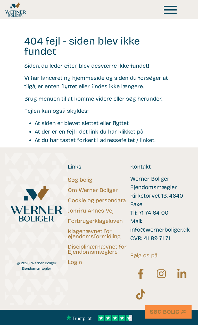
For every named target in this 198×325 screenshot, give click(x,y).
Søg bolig (80, 180)
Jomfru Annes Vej (91, 210)
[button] (170, 9)
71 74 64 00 (153, 212)
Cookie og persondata (97, 200)
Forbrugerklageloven (95, 221)
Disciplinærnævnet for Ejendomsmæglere (97, 249)
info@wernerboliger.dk (160, 229)
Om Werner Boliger (93, 190)
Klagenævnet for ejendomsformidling (94, 234)
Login (75, 262)
